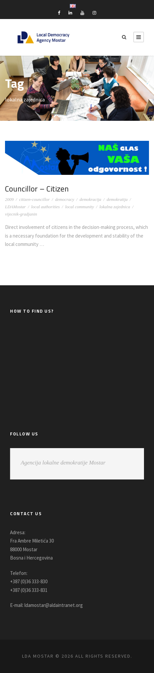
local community (79, 206)
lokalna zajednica (114, 206)
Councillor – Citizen (38, 188)
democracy (64, 199)
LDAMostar (15, 206)
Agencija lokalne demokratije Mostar (63, 462)
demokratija (117, 199)
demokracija (90, 199)
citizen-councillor (34, 199)
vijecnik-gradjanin (21, 214)
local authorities (45, 206)
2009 (9, 199)
